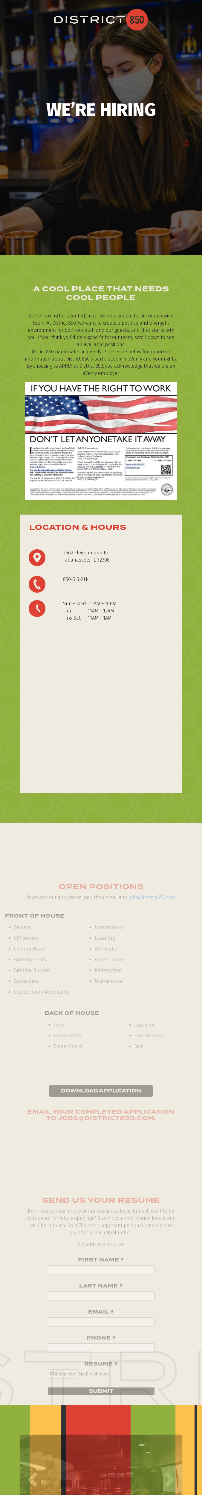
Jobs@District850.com (151, 897)
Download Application (101, 1097)
